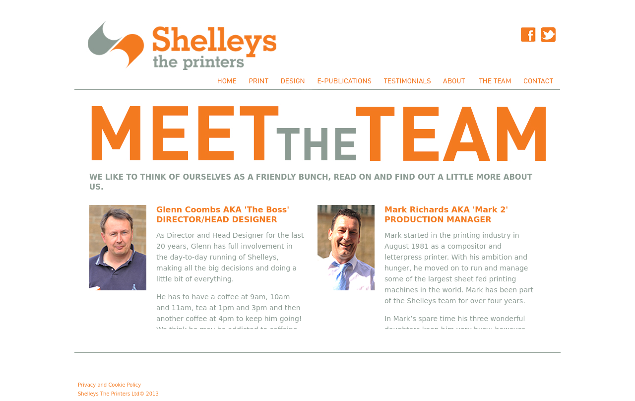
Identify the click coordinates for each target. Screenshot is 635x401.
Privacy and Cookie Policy (109, 385)
